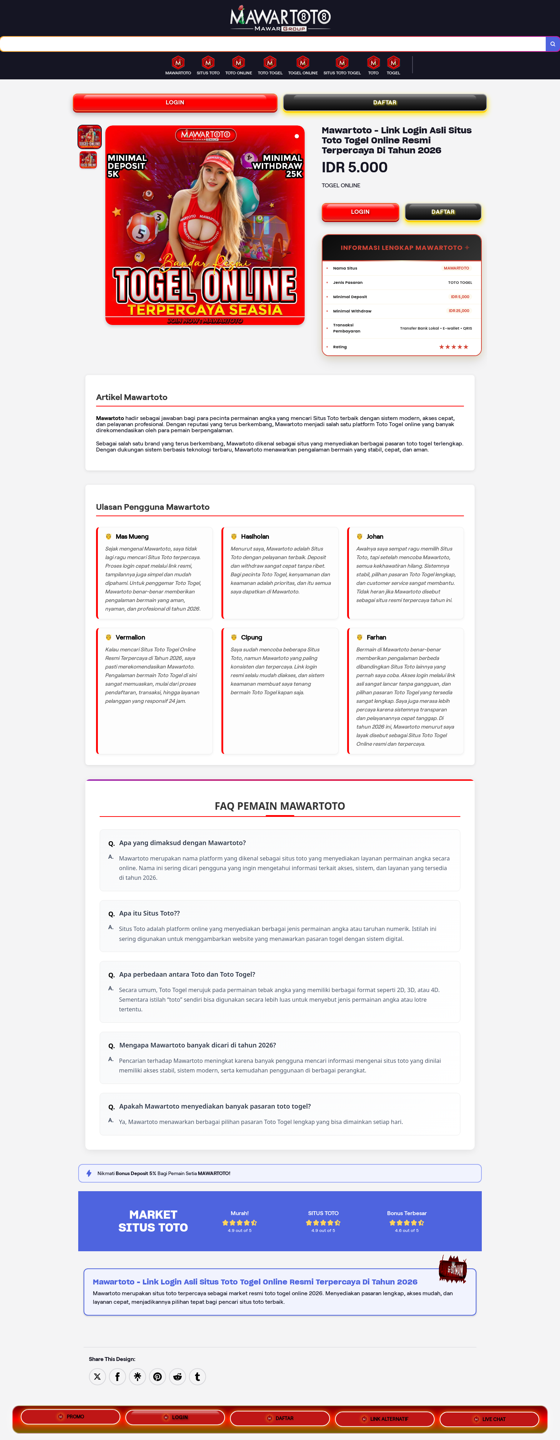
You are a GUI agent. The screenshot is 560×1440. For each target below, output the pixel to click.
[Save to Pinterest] (157, 1398)
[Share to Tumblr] (197, 1398)
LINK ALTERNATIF (385, 1419)
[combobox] (272, 45)
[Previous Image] (111, 230)
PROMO (70, 1417)
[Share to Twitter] (97, 1398)
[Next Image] (299, 230)
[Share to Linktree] (137, 1398)
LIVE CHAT (489, 1418)
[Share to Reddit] (177, 1398)
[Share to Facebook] (117, 1398)
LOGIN (175, 105)
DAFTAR (385, 105)
